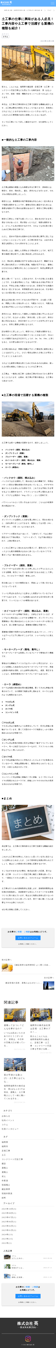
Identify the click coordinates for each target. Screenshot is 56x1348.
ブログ (49, 10)
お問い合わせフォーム (28, 938)
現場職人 (6, 1185)
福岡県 (5, 1142)
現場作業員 (7, 1193)
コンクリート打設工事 (12, 1159)
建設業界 (6, 1189)
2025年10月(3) (9, 1209)
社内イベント (8, 1120)
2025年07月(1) (9, 1217)
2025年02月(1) (9, 1226)
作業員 (5, 1181)
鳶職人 (5, 1168)
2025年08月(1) (9, 1213)
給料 (4, 1198)
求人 (4, 1176)
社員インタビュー (10, 1129)
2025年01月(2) (9, 1230)
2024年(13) (7, 1234)
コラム (5, 37)
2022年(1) (7, 1243)
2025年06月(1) (9, 1222)
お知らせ (6, 1116)
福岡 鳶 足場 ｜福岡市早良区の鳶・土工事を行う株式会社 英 (23, 10)
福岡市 (5, 1146)
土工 (4, 1155)
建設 (4, 1164)
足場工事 (6, 1151)
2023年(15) (7, 1239)
